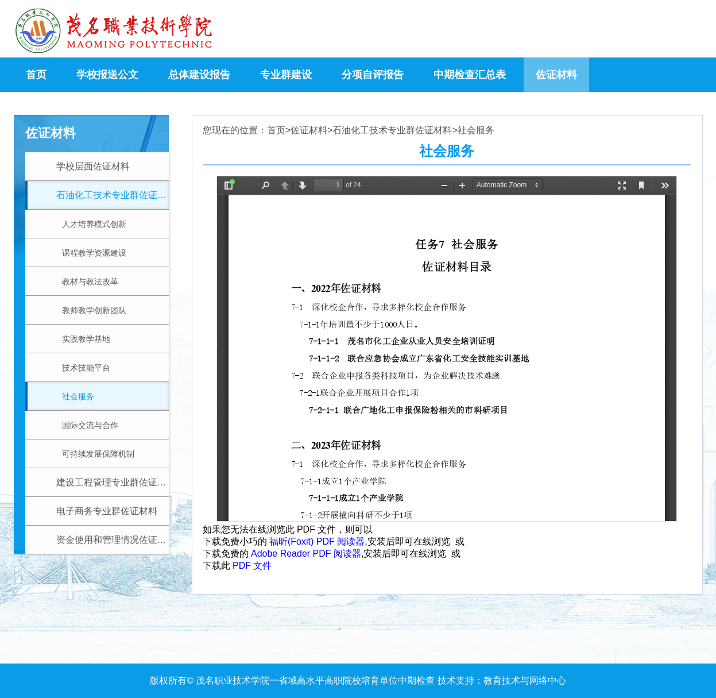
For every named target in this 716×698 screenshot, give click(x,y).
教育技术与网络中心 (524, 680)
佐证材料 (309, 130)
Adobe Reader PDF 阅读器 (306, 553)
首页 (276, 130)
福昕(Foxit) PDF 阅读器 (317, 541)
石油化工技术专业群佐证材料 (392, 130)
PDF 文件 (252, 565)
